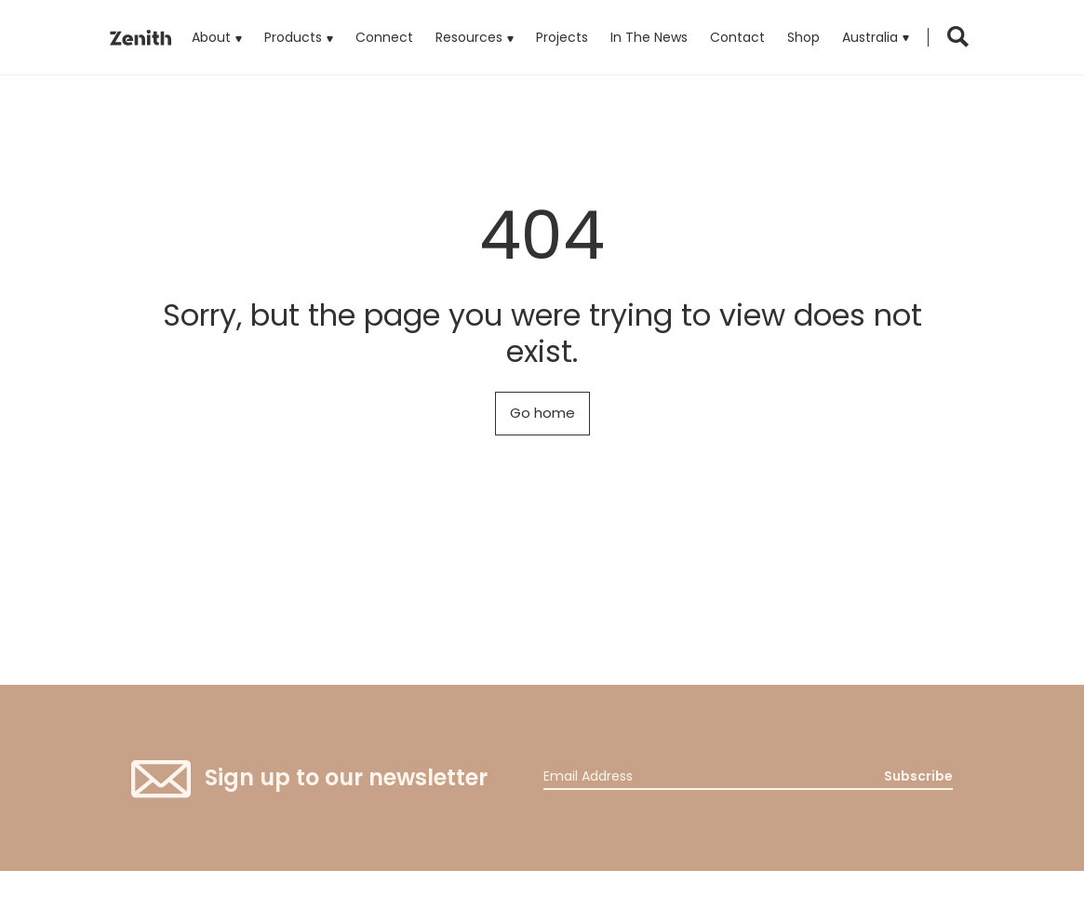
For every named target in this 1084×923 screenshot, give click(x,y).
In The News (649, 37)
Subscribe (918, 776)
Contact (737, 37)
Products (298, 23)
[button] (875, 37)
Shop (803, 37)
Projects (562, 37)
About (211, 37)
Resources (468, 37)
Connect (384, 37)
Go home (542, 412)
